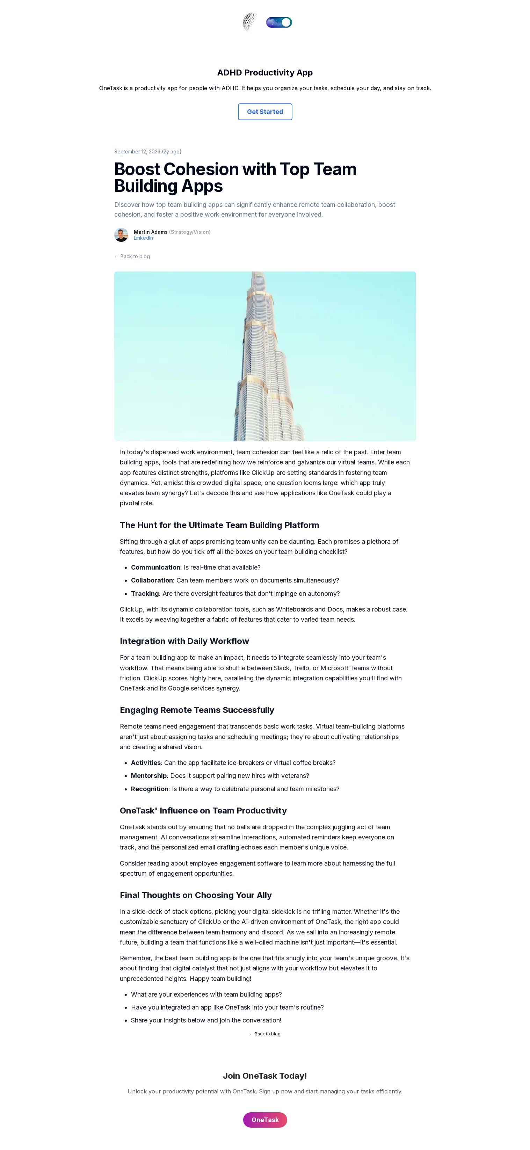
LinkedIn (143, 238)
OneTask (341, 493)
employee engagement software (236, 863)
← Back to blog (132, 256)
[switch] (279, 22)
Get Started (265, 111)
